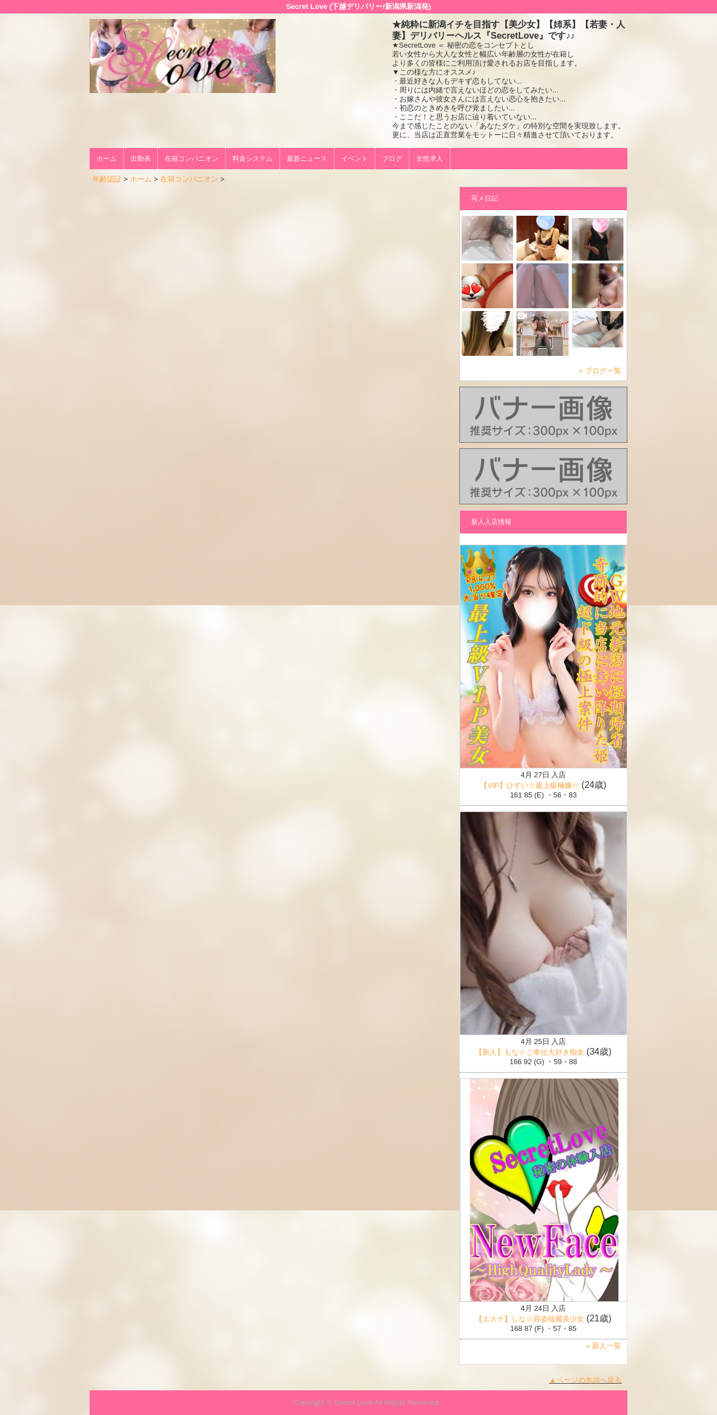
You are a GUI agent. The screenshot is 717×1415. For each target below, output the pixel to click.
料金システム (252, 159)
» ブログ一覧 (600, 370)
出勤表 (141, 159)
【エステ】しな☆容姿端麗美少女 (529, 1319)
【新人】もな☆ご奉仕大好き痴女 (529, 1052)
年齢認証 (107, 179)
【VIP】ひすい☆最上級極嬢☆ (529, 785)
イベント (354, 159)
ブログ (392, 159)
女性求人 (429, 159)
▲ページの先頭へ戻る (585, 1380)
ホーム (106, 159)
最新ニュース (307, 159)
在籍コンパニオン (191, 159)
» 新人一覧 (603, 1346)
